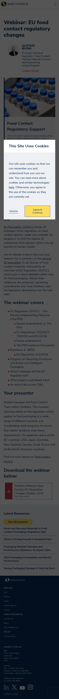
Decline (13, 211)
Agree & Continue (37, 211)
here (11, 187)
